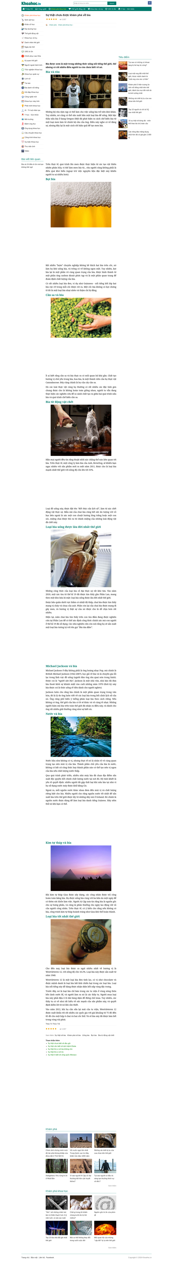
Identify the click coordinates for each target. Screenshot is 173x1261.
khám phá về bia (74, 1035)
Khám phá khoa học (57, 9)
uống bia (85, 1035)
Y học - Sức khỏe (126, 9)
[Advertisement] (81, 44)
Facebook (50, 1257)
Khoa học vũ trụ (95, 9)
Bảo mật (34, 1257)
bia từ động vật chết (106, 1035)
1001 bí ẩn (110, 9)
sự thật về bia (60, 1035)
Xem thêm (112, 1185)
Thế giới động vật (77, 9)
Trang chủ (28, 9)
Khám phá (53, 25)
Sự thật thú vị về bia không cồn (60, 1049)
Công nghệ (40, 9)
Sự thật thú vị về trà (55, 1052)
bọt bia (94, 1035)
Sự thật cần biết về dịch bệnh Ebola (62, 1046)
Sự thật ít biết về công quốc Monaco (62, 1055)
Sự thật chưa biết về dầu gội (59, 1043)
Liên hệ (42, 1257)
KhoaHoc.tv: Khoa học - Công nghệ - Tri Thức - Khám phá (33, 3)
